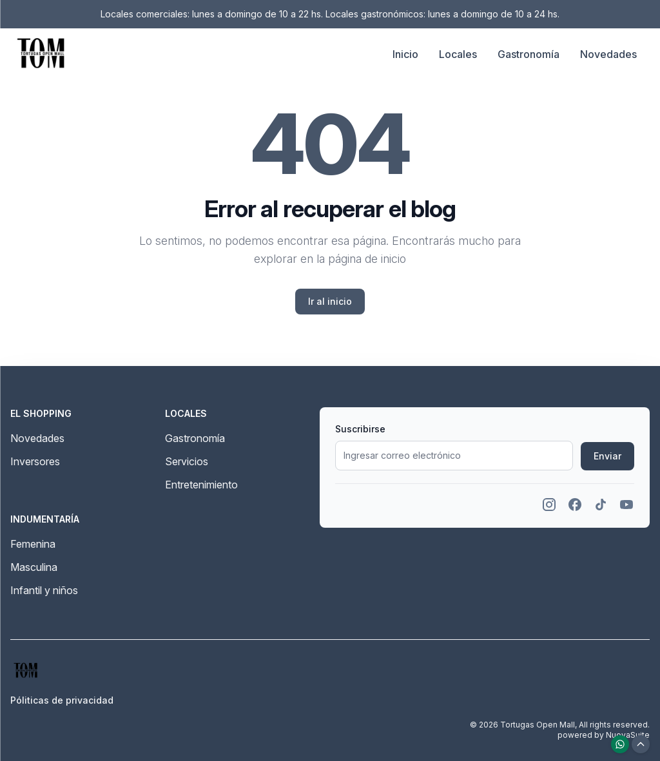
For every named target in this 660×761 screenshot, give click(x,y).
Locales (458, 54)
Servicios (186, 461)
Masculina (33, 567)
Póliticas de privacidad (61, 700)
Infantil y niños (44, 590)
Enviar (607, 455)
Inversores (35, 461)
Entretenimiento (201, 484)
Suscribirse (360, 428)
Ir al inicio (330, 301)
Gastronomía (528, 54)
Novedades (608, 54)
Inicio (405, 54)
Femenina (32, 543)
